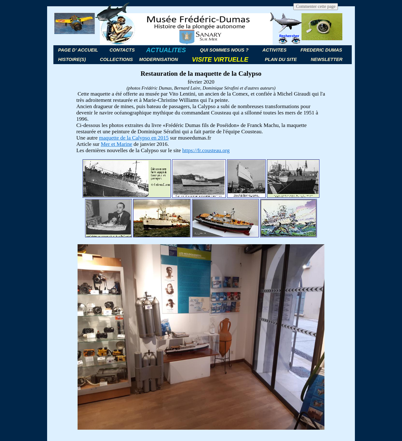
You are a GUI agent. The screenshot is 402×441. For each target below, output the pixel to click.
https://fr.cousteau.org (206, 150)
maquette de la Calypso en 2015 (134, 138)
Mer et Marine (116, 144)
